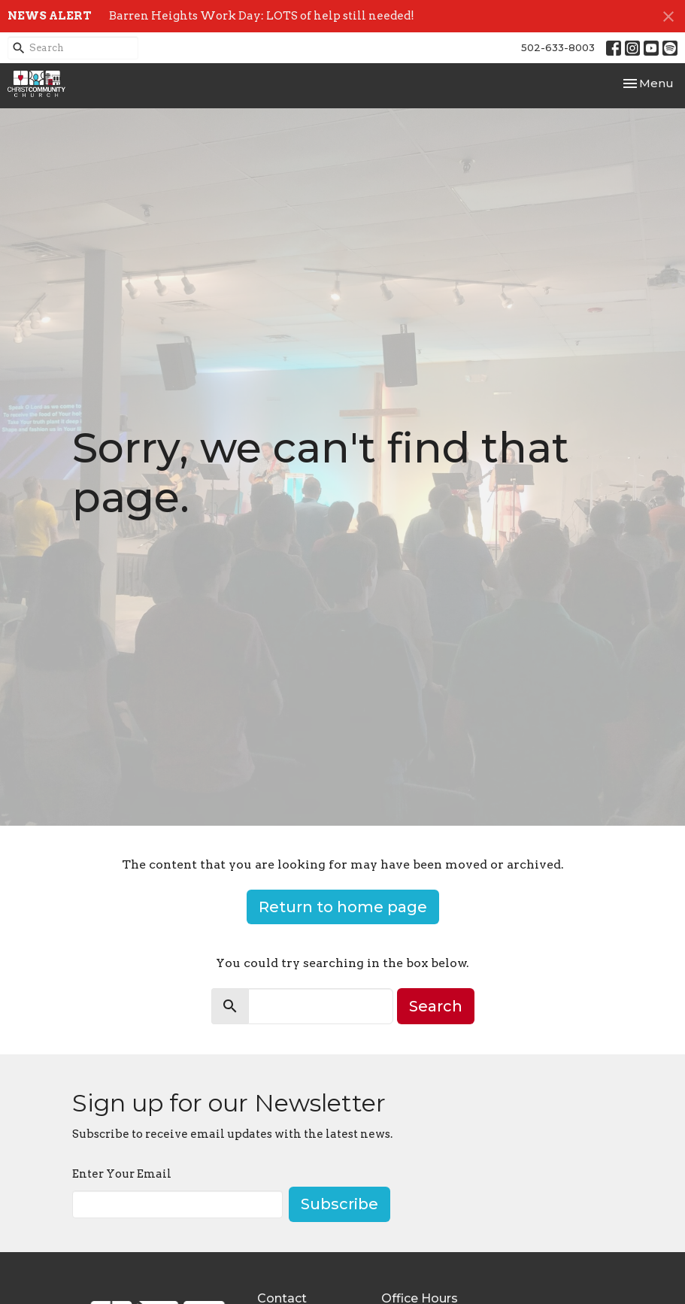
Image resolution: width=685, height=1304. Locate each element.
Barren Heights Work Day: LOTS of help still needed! (261, 16)
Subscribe (339, 1204)
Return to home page (343, 907)
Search (435, 1006)
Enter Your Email (121, 1174)
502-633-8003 (558, 47)
